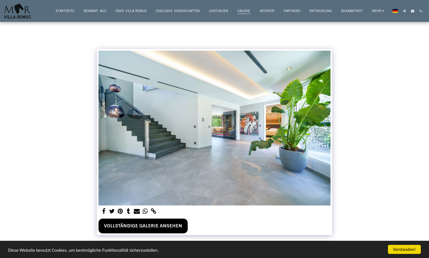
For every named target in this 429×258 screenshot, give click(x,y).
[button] (404, 11)
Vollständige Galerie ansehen (143, 226)
